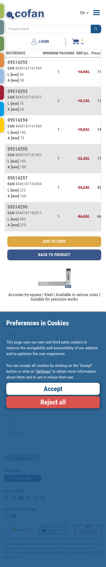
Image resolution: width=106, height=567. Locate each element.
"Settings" (43, 371)
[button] (96, 29)
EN (84, 12)
